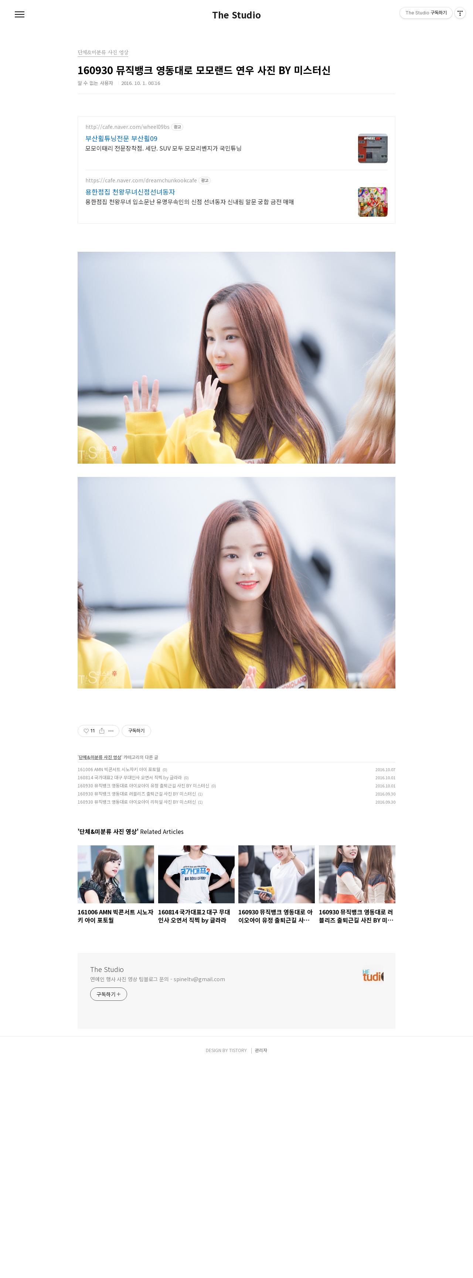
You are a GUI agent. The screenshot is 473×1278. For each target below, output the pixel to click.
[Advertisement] (236, 168)
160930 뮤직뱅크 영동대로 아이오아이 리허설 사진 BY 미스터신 (137, 1015)
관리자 (261, 1264)
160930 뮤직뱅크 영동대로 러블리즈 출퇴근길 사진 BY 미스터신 (137, 1007)
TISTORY (238, 1264)
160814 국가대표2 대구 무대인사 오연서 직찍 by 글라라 (130, 991)
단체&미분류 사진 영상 (100, 971)
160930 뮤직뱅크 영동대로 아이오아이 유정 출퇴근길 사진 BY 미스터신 (143, 999)
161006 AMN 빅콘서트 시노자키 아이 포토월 (119, 983)
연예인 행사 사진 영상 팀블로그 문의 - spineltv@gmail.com (157, 1192)
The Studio (236, 14)
